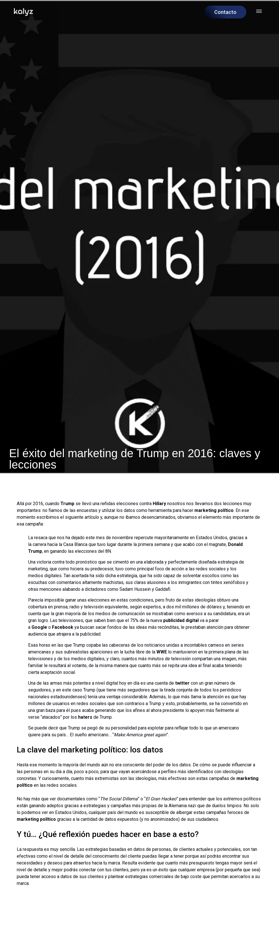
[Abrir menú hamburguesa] (259, 11)
